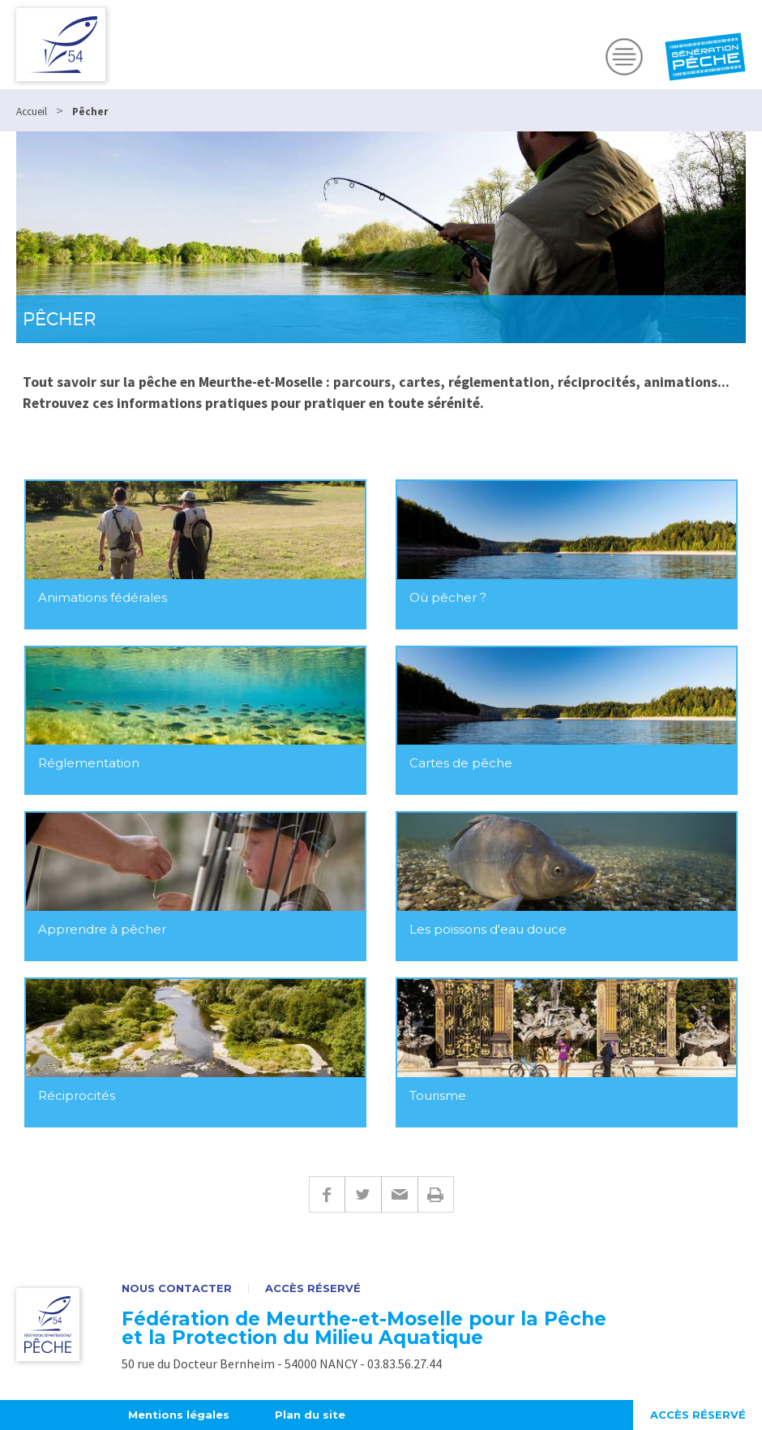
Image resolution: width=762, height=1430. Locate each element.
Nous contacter (177, 1288)
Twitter (363, 1194)
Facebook (327, 1194)
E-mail (399, 1194)
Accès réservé (313, 1288)
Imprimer (435, 1194)
